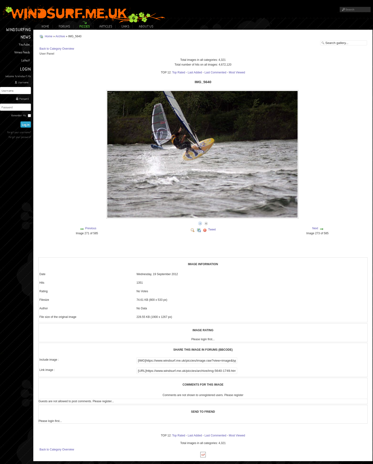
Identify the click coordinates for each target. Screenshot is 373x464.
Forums (64, 26)
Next (315, 228)
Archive (60, 36)
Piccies (84, 26)
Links (125, 26)
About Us (146, 26)
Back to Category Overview (56, 48)
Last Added (195, 72)
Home (45, 26)
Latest (25, 60)
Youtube (24, 44)
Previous (90, 228)
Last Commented (215, 72)
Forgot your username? (19, 131)
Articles (105, 26)
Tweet (212, 229)
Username (23, 82)
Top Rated (178, 72)
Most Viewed (237, 72)
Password (24, 98)
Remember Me (18, 115)
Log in (26, 124)
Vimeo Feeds (22, 52)
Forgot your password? (20, 136)
